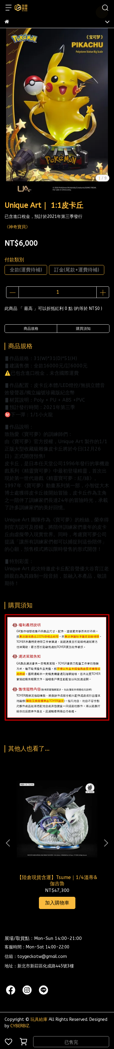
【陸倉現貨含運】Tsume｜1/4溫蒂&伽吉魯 (57, 880)
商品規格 (31, 328)
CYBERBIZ (19, 1026)
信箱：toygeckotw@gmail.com (36, 956)
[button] (105, 843)
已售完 (71, 1042)
